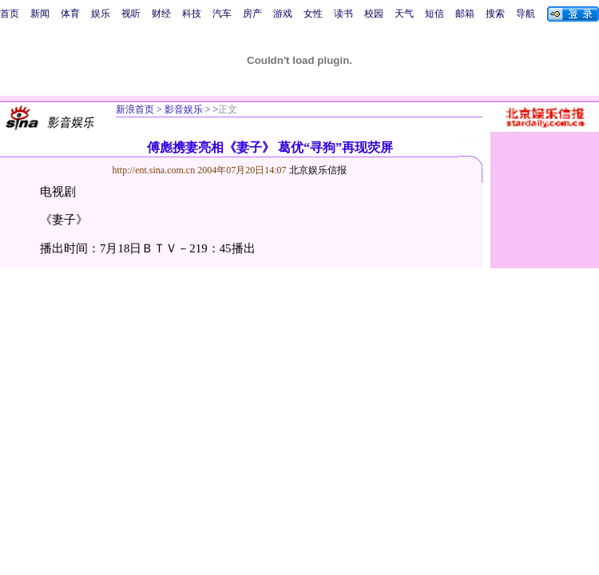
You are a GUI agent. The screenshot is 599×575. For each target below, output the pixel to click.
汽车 (222, 13)
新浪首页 (135, 109)
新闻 (40, 13)
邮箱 (464, 13)
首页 (9, 13)
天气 (404, 13)
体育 (70, 13)
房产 (252, 13)
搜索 (495, 13)
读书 (343, 13)
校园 (373, 13)
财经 (161, 13)
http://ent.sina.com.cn (155, 170)
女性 (313, 13)
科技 (191, 13)
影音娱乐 (184, 109)
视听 (131, 13)
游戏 (282, 13)
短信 (434, 13)
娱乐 (100, 13)
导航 (525, 13)
